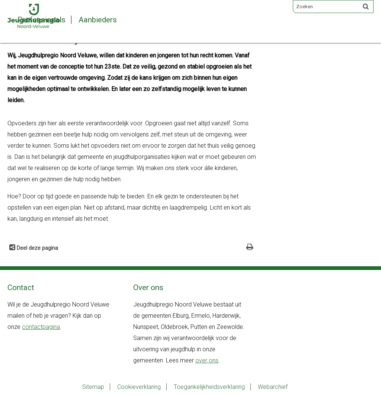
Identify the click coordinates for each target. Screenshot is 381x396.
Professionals (41, 20)
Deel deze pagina (36, 248)
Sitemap (93, 386)
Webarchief (273, 386)
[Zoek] (365, 6)
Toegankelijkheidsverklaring (209, 386)
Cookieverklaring (139, 386)
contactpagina (41, 326)
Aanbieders (98, 20)
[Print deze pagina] (249, 247)
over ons (206, 360)
